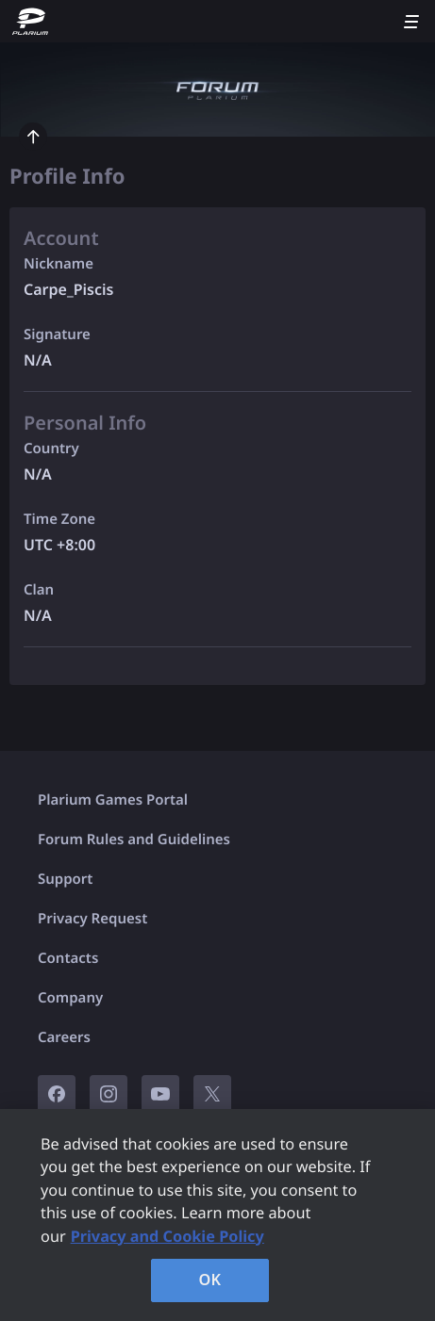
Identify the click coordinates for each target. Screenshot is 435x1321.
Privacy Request (92, 918)
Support (65, 879)
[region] (217, 1215)
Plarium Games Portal (113, 800)
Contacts (68, 958)
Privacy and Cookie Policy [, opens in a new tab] (167, 1236)
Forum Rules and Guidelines (134, 839)
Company (70, 997)
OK (210, 1279)
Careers (64, 1037)
